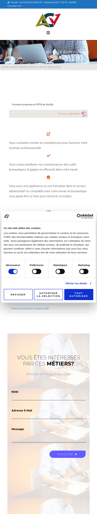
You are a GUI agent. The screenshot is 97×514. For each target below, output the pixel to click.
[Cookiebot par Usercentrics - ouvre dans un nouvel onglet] (79, 216)
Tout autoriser (78, 294)
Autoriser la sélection (48, 294)
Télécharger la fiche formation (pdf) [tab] (30, 308)
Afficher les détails (76, 283)
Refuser (18, 294)
